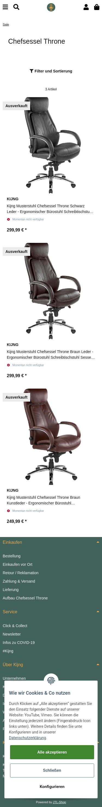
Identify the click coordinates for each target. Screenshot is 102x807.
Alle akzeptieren (52, 752)
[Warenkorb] (96, 7)
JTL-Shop (59, 802)
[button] (86, 7)
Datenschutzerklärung (27, 738)
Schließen (52, 770)
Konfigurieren (52, 786)
